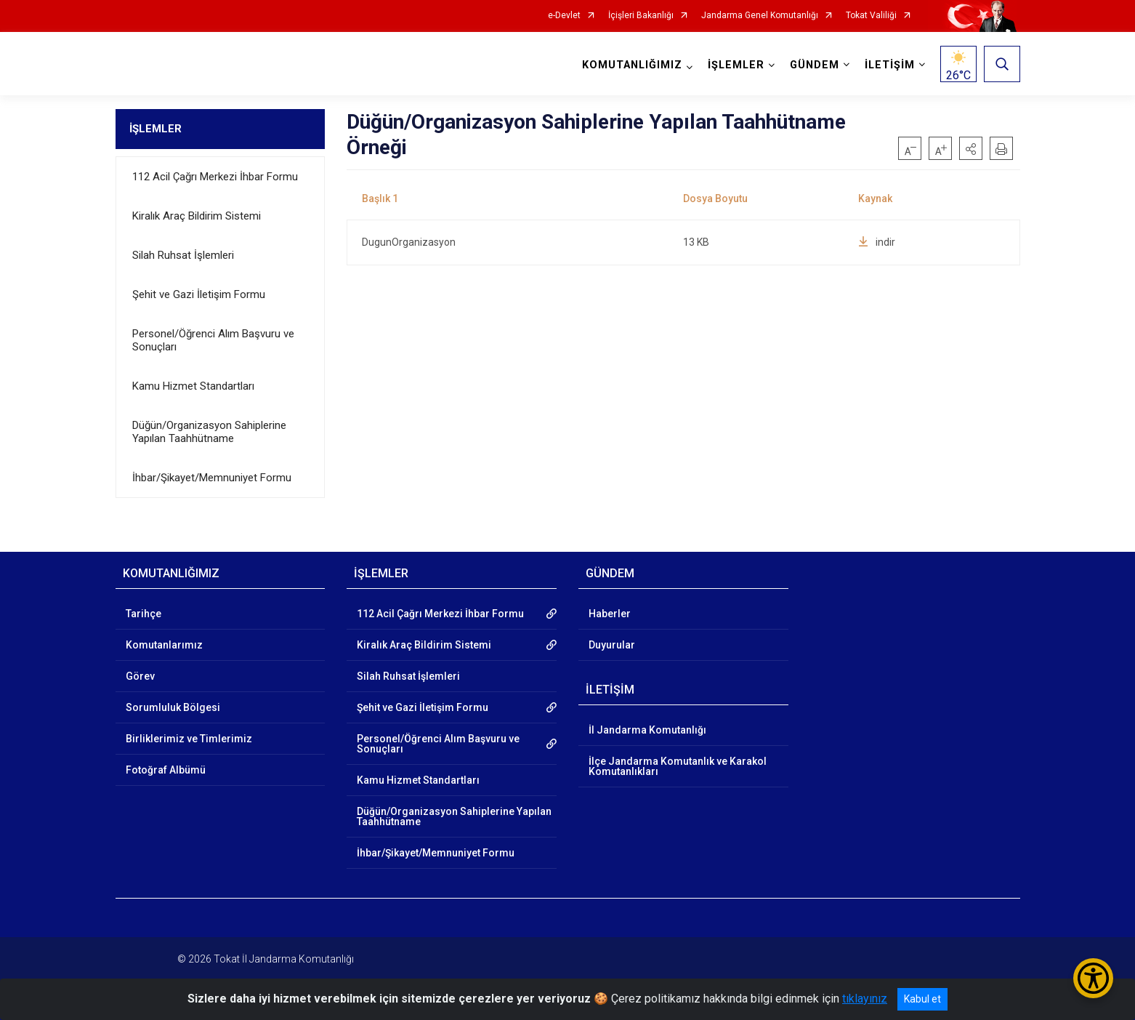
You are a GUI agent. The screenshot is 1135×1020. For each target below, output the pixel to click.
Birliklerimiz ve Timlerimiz (189, 738)
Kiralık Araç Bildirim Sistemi (196, 215)
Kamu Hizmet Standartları (193, 386)
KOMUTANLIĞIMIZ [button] (632, 65)
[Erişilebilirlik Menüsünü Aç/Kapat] (1093, 978)
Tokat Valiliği (871, 15)
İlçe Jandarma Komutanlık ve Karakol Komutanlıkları (678, 766)
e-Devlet (564, 15)
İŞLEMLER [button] (736, 65)
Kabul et (922, 999)
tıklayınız (864, 998)
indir (876, 242)
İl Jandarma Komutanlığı (647, 730)
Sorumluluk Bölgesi (173, 707)
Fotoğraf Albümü (166, 770)
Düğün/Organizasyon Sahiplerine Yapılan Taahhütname (209, 432)
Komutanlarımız (164, 645)
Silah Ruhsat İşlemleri (183, 255)
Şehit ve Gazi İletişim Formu (198, 294)
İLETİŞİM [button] (890, 65)
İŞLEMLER (155, 128)
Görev (140, 676)
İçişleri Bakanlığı (641, 15)
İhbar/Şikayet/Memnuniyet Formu (211, 477)
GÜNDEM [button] (814, 65)
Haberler (610, 613)
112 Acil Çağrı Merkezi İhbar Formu (215, 176)
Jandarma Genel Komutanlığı (759, 15)
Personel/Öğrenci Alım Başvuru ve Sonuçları (213, 340)
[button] (970, 148)
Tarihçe (143, 613)
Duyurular (612, 645)
